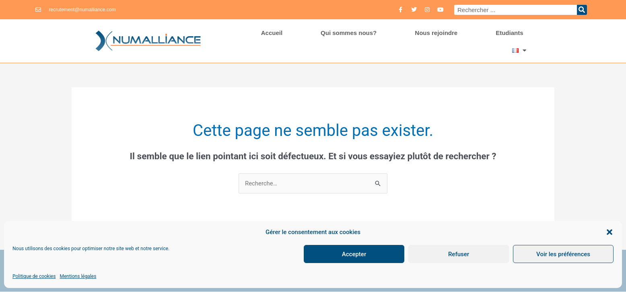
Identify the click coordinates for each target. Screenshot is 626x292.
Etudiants (509, 32)
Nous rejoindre (436, 32)
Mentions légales (78, 276)
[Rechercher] (582, 10)
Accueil (271, 32)
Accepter (354, 254)
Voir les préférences (563, 254)
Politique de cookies (34, 276)
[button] (609, 232)
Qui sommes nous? (349, 32)
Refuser (458, 254)
